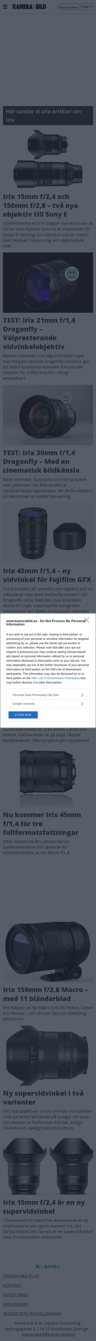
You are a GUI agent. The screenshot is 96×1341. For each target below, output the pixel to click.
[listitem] (48, 695)
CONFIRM (23, 715)
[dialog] (48, 670)
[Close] (88, 621)
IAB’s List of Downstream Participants (55, 678)
